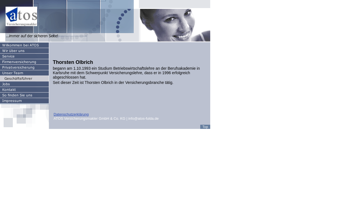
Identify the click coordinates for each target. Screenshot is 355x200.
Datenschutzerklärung (71, 114)
